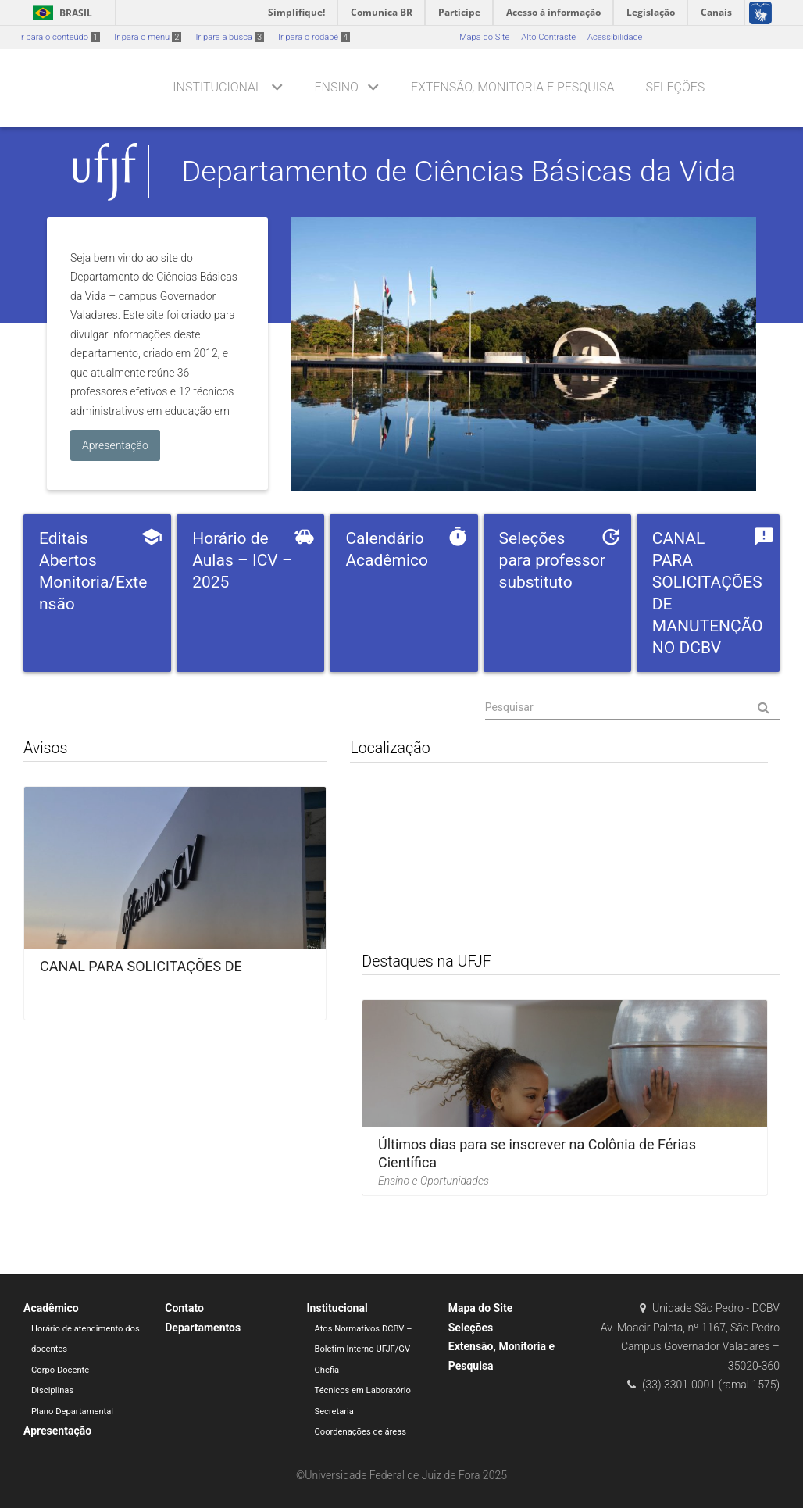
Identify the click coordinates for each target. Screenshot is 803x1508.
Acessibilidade (614, 37)
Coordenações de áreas (361, 1432)
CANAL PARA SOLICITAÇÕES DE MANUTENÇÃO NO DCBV (141, 975)
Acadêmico (51, 1308)
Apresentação (57, 1430)
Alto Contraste (548, 37)
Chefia (327, 1370)
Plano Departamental (72, 1411)
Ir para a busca (229, 37)
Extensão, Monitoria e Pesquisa (513, 87)
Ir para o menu (147, 37)
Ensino (337, 87)
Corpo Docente (60, 1370)
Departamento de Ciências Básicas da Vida (459, 171)
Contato (184, 1308)
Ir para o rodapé (314, 37)
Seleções (675, 87)
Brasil (59, 13)
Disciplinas (52, 1390)
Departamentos (203, 1327)
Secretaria (334, 1411)
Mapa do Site (484, 37)
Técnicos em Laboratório (363, 1390)
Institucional (217, 87)
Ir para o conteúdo (59, 37)
